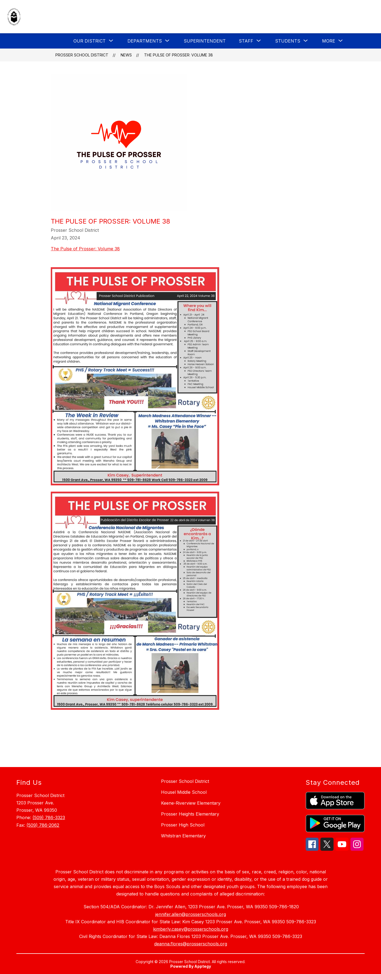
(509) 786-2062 (42, 825)
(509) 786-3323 (48, 817)
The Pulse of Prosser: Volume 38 (178, 55)
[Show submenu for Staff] (246, 41)
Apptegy (202, 966)
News (126, 55)
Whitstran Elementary (183, 835)
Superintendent (205, 41)
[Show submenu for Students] (287, 41)
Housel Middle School (184, 792)
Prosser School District (81, 55)
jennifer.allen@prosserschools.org (190, 914)
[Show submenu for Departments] (144, 41)
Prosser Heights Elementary (190, 814)
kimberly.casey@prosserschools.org (190, 929)
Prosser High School (182, 825)
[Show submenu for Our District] (89, 41)
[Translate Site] (338, 17)
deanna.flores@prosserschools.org (190, 943)
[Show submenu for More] (328, 41)
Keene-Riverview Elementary (191, 803)
